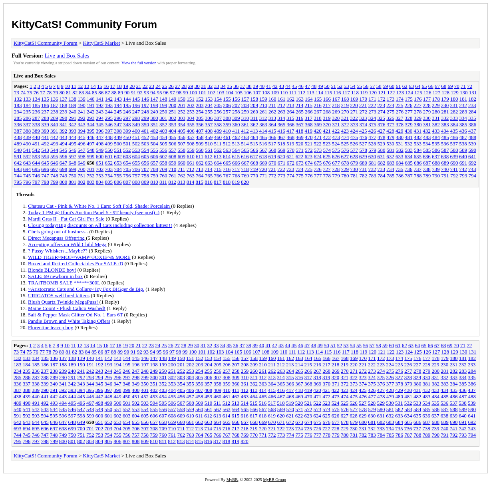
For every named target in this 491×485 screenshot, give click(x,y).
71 (463, 86)
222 (372, 105)
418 (300, 131)
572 (309, 150)
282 (454, 112)
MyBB (232, 479)
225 (400, 105)
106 (248, 92)
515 (254, 144)
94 (152, 92)
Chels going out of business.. (58, 232)
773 (282, 176)
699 (73, 169)
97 (172, 92)
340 (54, 124)
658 (163, 163)
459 (209, 137)
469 (300, 137)
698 (64, 169)
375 (372, 124)
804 (100, 182)
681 (372, 163)
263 (282, 112)
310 (245, 118)
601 (109, 156)
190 (81, 105)
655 (136, 163)
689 (445, 163)
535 (436, 144)
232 (463, 105)
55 (359, 86)
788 (418, 176)
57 (372, 86)
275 (391, 112)
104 (230, 92)
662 (200, 163)
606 (154, 156)
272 (364, 112)
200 (173, 105)
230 (445, 105)
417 (290, 131)
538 (463, 144)
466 (272, 137)
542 (36, 150)
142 (109, 99)
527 (363, 144)
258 (236, 112)
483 (427, 137)
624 (318, 156)
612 (209, 156)
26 (171, 86)
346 (109, 124)
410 (227, 131)
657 (154, 163)
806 (118, 182)
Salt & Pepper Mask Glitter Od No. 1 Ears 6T (75, 315)
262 (272, 112)
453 (154, 137)
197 (145, 105)
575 (336, 150)
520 (300, 144)
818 (227, 182)
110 (284, 92)
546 (73, 150)
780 (345, 176)
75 (29, 92)
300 (154, 118)
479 (391, 137)
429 (400, 131)
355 (191, 124)
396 (100, 131)
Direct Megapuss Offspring (57, 238)
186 (45, 105)
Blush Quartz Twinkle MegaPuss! (63, 302)
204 (209, 105)
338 (36, 124)
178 (436, 99)
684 (400, 163)
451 (136, 137)
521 (309, 144)
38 (249, 86)
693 (18, 169)
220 (354, 105)
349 (136, 124)
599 (91, 156)
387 (18, 131)
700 (81, 169)
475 (354, 137)
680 (364, 163)
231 (454, 105)
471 (318, 137)
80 (62, 92)
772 (272, 176)
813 (181, 182)
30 (197, 86)
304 (191, 118)
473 (336, 137)
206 (227, 105)
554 (145, 150)
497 (91, 144)
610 (191, 156)
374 (364, 124)
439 (27, 137)
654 (127, 163)
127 (437, 92)
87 (107, 92)
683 (391, 163)
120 (373, 92)
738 (427, 169)
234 (18, 112)
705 (127, 169)
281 (445, 112)
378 (400, 124)
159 (263, 99)
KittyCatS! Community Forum (84, 24)
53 (346, 86)
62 (405, 86)
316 (300, 118)
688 (436, 163)
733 (382, 169)
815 (200, 182)
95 (159, 92)
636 (427, 156)
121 (382, 92)
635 (418, 156)
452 (145, 137)
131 (473, 92)
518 (281, 144)
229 (436, 105)
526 (354, 144)
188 (64, 105)
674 (309, 163)
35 (229, 86)
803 (91, 182)
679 (354, 163)
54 (353, 86)
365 (282, 124)
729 (345, 169)
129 (455, 92)
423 (345, 131)
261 (263, 112)
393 (73, 131)
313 (272, 118)
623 (309, 156)
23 (151, 86)
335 (472, 118)
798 (45, 182)
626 (336, 156)
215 (309, 105)
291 (73, 118)
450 (127, 137)
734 (390, 169)
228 (427, 105)
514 (245, 144)
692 (473, 163)
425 (363, 131)
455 (173, 137)
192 (100, 105)
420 (318, 131)
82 (75, 92)
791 (445, 176)
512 (227, 144)
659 (173, 163)
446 (91, 137)
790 (436, 176)
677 (336, 163)
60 (391, 86)
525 (345, 144)
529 (382, 144)
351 (154, 124)
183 (18, 105)
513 (236, 144)
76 (36, 92)
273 (372, 112)
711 (181, 169)
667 (245, 163)
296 (118, 118)
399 (127, 131)
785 (391, 176)
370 (327, 124)
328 (409, 118)
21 (138, 86)
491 (36, 144)
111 (293, 92)
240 (73, 112)
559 (191, 150)
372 (345, 124)
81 (68, 92)
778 (327, 176)
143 (118, 99)
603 (127, 156)
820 (245, 182)
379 (409, 124)
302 (173, 118)
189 (73, 105)
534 (427, 144)
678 (345, 163)
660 (182, 163)
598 (81, 156)
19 (125, 86)
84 (88, 92)
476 (364, 137)
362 (254, 124)
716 (227, 169)
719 (254, 169)
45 (294, 86)
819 (236, 182)
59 (385, 86)
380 (418, 124)
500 (118, 144)
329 (418, 118)
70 (456, 86)
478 (382, 137)
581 (391, 150)
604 (136, 156)
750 (73, 176)
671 (282, 163)
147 (154, 99)
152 (200, 99)
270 (345, 112)
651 (100, 163)
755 (118, 176)
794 (473, 176)
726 (318, 169)
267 (318, 112)
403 (163, 131)
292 (81, 118)
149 (173, 99)
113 (310, 92)
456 (182, 137)
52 (339, 86)
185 (36, 105)
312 (263, 118)
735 (400, 169)
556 (163, 150)
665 (227, 163)
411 (236, 131)
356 (200, 124)
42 (275, 86)
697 (54, 169)
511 (218, 144)
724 (300, 169)
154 (218, 99)
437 (472, 131)
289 (54, 118)
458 (200, 137)
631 (382, 156)
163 (300, 99)
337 (27, 124)
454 (163, 137)
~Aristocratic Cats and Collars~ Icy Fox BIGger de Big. (86, 289)
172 (382, 99)
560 (200, 150)
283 (463, 112)
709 (163, 169)
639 (454, 156)
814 (191, 182)
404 (173, 131)
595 (54, 156)
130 (464, 92)
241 (81, 112)
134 (36, 99)
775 (300, 176)
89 (120, 92)
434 (445, 131)
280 (436, 112)
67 (437, 86)
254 (200, 112)
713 (200, 169)
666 (236, 163)
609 (182, 156)
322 (354, 118)
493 (54, 144)
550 (109, 150)
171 (372, 99)
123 (400, 92)
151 (191, 99)
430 (409, 131)
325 (382, 118)
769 (245, 176)
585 (427, 150)
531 (400, 144)
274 (382, 112)
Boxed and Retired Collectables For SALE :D (75, 263)
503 (145, 144)
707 (145, 169)
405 (182, 131)
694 (27, 169)
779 (336, 176)
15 (99, 86)
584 (418, 150)
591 (18, 156)
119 (364, 92)
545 (64, 150)
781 (354, 176)
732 (372, 169)
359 (227, 124)
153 (209, 99)
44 (287, 86)
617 (254, 156)
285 (18, 118)
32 (210, 86)
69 (450, 86)
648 (73, 163)
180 (454, 99)
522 (318, 144)
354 (182, 124)
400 (136, 131)
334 (463, 118)
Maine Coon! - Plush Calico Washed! (66, 308)
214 (300, 105)
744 (18, 176)
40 (261, 86)
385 (463, 124)
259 (245, 112)
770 (254, 176)
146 (145, 99)
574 (327, 150)
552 (127, 150)
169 (354, 99)
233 (472, 105)
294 (100, 118)
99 (185, 92)
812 (172, 182)
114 (319, 92)
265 (300, 112)
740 (445, 169)
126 (427, 92)
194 (118, 105)
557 (173, 150)
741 (454, 169)
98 (178, 92)
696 (45, 169)
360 (236, 124)
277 (409, 112)
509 (200, 144)
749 (64, 176)
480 (400, 137)
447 (100, 137)
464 (254, 137)
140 (91, 99)
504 (154, 144)
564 (236, 150)
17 (112, 86)
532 (409, 144)
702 (100, 169)
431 (418, 131)
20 (132, 86)
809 (145, 182)
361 (245, 124)
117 (346, 92)
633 (400, 156)
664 (218, 163)
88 (114, 92)
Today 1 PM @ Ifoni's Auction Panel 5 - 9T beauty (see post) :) (93, 212)
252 (182, 112)
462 (236, 137)
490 (27, 144)
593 (36, 156)
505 (163, 144)
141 (100, 99)
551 (118, 150)
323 (363, 118)
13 (86, 86)
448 (109, 137)
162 (291, 99)
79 (55, 92)
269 (336, 112)
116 (337, 92)
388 (27, 131)
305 (200, 118)
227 (418, 105)
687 (427, 163)
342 (73, 124)
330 (427, 118)
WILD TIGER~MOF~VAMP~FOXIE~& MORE (79, 257)
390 (45, 131)
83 (81, 92)
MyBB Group (274, 479)
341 (64, 124)
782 (364, 176)
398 (118, 131)
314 (281, 118)
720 (263, 169)
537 (454, 144)
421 (327, 131)
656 (145, 163)
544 (54, 150)
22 (145, 86)
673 (300, 163)
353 (173, 124)
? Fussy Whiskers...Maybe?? (57, 251)
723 (290, 169)
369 (318, 124)
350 (145, 124)
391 (54, 131)
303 (182, 118)
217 (327, 105)
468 (291, 137)
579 (372, 150)
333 (454, 118)
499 (109, 144)
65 (424, 86)
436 (463, 131)
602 (118, 156)
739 (436, 169)
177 (427, 99)
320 (336, 118)
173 (391, 99)
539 (472, 144)
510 (209, 144)
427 (382, 131)
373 (354, 124)
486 (454, 137)
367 (300, 124)
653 (118, 163)
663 (209, 163)
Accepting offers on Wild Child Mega (67, 244)
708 (154, 169)
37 (242, 86)
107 (257, 92)
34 (223, 86)
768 (236, 176)
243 (100, 112)
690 (454, 163)
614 (227, 156)
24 (158, 86)
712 (191, 169)
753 (100, 176)
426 (372, 131)
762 (182, 176)
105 (239, 92)
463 (245, 137)
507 (182, 144)
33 (216, 86)
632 (390, 156)
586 (436, 150)
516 (263, 144)
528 (372, 144)
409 (218, 131)
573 (318, 150)
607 (163, 156)
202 (191, 105)
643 (27, 163)
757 (136, 176)
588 (454, 150)
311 (254, 118)
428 (390, 131)
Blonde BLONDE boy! (52, 270)
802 (81, 182)
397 (109, 131)
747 (45, 176)
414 (263, 131)
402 (154, 131)
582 (400, 150)
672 (291, 163)
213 (290, 105)
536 (445, 144)
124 (409, 92)
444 (73, 137)
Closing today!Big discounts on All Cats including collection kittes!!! (100, 225)
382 (436, 124)
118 (355, 92)
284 (473, 112)
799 (54, 182)
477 (372, 137)
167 (336, 99)
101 (203, 92)
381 (427, 124)
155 (227, 99)
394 (81, 131)
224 (390, 105)
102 (211, 92)
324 (372, 118)
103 (221, 92)
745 (27, 176)
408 (209, 131)
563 (227, 150)
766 (218, 176)
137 (64, 99)
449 (118, 137)
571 (300, 150)
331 (436, 118)
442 (54, 137)
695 (36, 169)
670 (272, 163)
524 (336, 144)
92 (140, 92)
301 (163, 118)
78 (49, 92)
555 (154, 150)
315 (290, 118)
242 (91, 112)
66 (430, 86)
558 (182, 150)
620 (281, 156)
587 (445, 150)
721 (272, 169)
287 (36, 118)
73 (16, 92)
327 (400, 118)
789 (427, 176)
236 (36, 112)
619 (272, 156)
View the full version (138, 63)
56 (365, 86)
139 (81, 99)
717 (236, 169)
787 (409, 176)
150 (182, 99)
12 (80, 86)
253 (191, 112)
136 (54, 99)
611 (199, 156)
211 (272, 105)
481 (409, 137)
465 (263, 137)
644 (36, 163)
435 (454, 131)
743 (472, 169)
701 (91, 169)
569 (282, 150)
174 (400, 99)
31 (203, 86)
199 (163, 105)
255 (209, 112)
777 (318, 176)
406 (191, 131)
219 (345, 105)
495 (73, 144)
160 (272, 99)
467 (282, 137)
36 (236, 86)
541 (27, 150)
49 (320, 86)
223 (382, 105)
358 (218, 124)
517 (272, 144)
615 (236, 156)
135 (45, 99)
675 (318, 163)
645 (45, 163)
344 (91, 124)
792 (454, 176)
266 (309, 112)
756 (127, 176)
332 (445, 118)
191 (91, 105)
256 (218, 112)
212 (281, 105)
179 (445, 99)
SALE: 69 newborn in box (55, 276)
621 (290, 156)
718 (245, 169)
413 (254, 131)
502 (136, 144)
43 (281, 86)
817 (218, 182)
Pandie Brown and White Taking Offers (69, 321)
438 (18, 137)
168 (345, 99)
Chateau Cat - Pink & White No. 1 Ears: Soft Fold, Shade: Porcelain (99, 206)
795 (18, 182)
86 (100, 92)
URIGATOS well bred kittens (58, 295)
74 (23, 92)
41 (268, 86)
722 (281, 169)
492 (45, 144)
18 (119, 86)
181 (463, 99)
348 (127, 124)
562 (218, 150)
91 (133, 92)
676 (327, 163)
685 (409, 163)
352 (163, 124)
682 (382, 163)
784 (382, 176)
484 (436, 137)
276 (400, 112)
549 (100, 150)
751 (81, 176)
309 (236, 118)
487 (463, 137)
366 (291, 124)
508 (191, 144)
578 (364, 150)
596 (64, 156)
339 (45, 124)
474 (345, 137)
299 (145, 118)
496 (81, 144)
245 (118, 112)
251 (173, 112)
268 (327, 112)
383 (445, 124)
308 (227, 118)
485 (445, 137)
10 (67, 86)
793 (463, 176)
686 (418, 163)
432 (427, 131)
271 (354, 112)
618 (263, 156)
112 (301, 92)
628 (354, 156)
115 (328, 92)
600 (100, 156)
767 (227, 176)
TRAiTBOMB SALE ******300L (64, 283)
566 (254, 150)
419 (309, 131)
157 (245, 99)
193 (109, 105)
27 (177, 86)
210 (263, 105)
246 (127, 112)
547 (81, 150)
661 (191, 163)
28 (184, 86)
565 (245, 150)
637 (436, 156)
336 (18, 124)
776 (309, 176)
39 (255, 86)
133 (27, 99)
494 (64, 144)
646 (54, 163)
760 (163, 176)
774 (291, 176)
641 (472, 156)
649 (81, 163)
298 (136, 118)
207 (236, 105)
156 (236, 99)
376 (382, 124)
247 (136, 112)
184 (27, 105)
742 (463, 169)
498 (100, 144)
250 (163, 112)
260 (254, 112)
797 (36, 182)
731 (363, 169)
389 (36, 131)
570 (291, 150)
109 (275, 92)
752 (91, 176)
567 (263, 150)
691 (463, 163)
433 (436, 131)
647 (64, 163)
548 (91, 150)
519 (290, 144)
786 (400, 176)
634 (409, 156)
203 (200, 105)
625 (327, 156)
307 (218, 118)
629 (363, 156)
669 (263, 163)
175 (409, 99)
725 (309, 169)
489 (18, 144)
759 (154, 176)
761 (173, 176)
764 (200, 176)
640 (463, 156)
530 (390, 144)
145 (136, 99)
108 (266, 92)
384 (454, 124)
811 (163, 182)
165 (318, 99)
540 (18, 150)
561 (209, 150)
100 (193, 92)
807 (127, 182)
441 (45, 137)
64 (417, 86)
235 (27, 112)
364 (272, 124)
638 (445, 156)
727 (327, 169)
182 (473, 99)
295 (109, 118)
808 (136, 182)
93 (146, 92)
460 (218, 137)
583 (409, 150)
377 (391, 124)
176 (418, 99)
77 (42, 92)
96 (166, 92)
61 (398, 86)
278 (418, 112)
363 (263, 124)
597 (73, 156)
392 (64, 131)
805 (109, 182)
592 (27, 156)
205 (218, 105)
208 (245, 105)
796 (27, 182)
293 (91, 118)
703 (109, 169)
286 (27, 118)
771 (263, 176)
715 (218, 169)
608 (173, 156)
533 (418, 144)
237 (45, 112)
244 (109, 112)
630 (372, 156)
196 (136, 105)
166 (327, 99)
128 (446, 92)
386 (473, 124)
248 (145, 112)
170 (364, 99)
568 (272, 150)
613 (218, 156)
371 (336, 124)
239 (64, 112)
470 (309, 137)
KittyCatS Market (101, 43)
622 (300, 156)
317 (309, 118)
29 (190, 86)
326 (390, 118)
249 (154, 112)
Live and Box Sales (67, 55)
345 (100, 124)
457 (191, 137)
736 (409, 169)
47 (307, 86)
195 (127, 105)
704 (118, 169)
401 (145, 131)
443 (64, 137)
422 (336, 131)
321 (345, 118)
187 (54, 105)
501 (127, 144)
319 (327, 118)
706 (136, 169)
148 (163, 99)
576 (345, 150)
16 (106, 86)
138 (73, 99)
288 (45, 118)
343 (81, 124)
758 (145, 176)
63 (411, 86)
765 (209, 176)
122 (391, 92)
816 (209, 182)
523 (327, 144)
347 (118, 124)
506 (173, 144)
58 (379, 86)
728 (336, 169)
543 (45, 150)
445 (81, 137)
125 (418, 92)
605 (145, 156)
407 (200, 131)
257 (227, 112)
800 (64, 182)
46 (301, 86)
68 (443, 86)
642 (18, 163)
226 (409, 105)
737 (418, 169)
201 (182, 105)
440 (36, 137)
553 (136, 150)
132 (18, 99)
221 (363, 105)
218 (336, 105)
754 (109, 176)
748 (54, 176)
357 (209, 124)
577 (354, 150)
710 (173, 169)
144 (127, 99)
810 (154, 182)
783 (372, 176)
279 (427, 112)
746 (36, 176)
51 (333, 86)
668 (254, 163)
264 (291, 112)
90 (126, 92)
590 (473, 150)
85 (94, 92)
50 (327, 86)
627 (345, 156)
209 (254, 105)
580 (382, 150)
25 (164, 86)
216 (318, 105)
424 (354, 131)
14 (93, 86)
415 (272, 131)
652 (109, 163)
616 (245, 156)
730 (354, 169)
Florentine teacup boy (50, 327)
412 (245, 131)
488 (473, 137)
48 (313, 86)
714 (209, 169)
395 (91, 131)
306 (209, 118)
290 (64, 118)
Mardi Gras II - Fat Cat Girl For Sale (66, 219)
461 (227, 137)
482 (418, 137)
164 (309, 99)
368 (309, 124)
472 (327, 137)
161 (282, 99)
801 (73, 182)
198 (154, 105)
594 (45, 156)
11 (73, 86)
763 (191, 176)
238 (54, 112)
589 (463, 150)
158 (254, 99)
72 (469, 86)
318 (318, 118)
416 (281, 131)
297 (127, 118)
